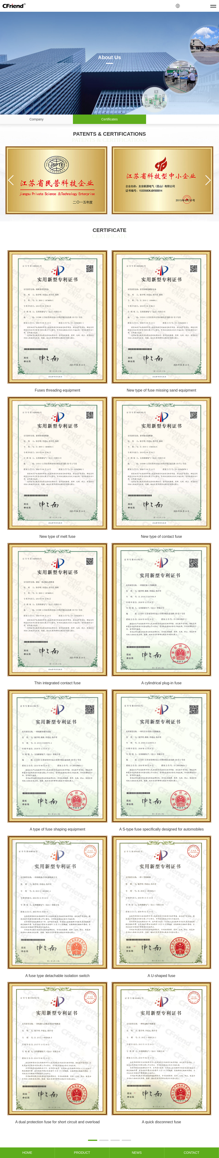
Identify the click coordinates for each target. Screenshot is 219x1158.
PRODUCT (82, 1152)
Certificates (109, 119)
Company (37, 119)
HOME (27, 1152)
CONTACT (191, 1152)
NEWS (137, 1152)
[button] (11, 180)
